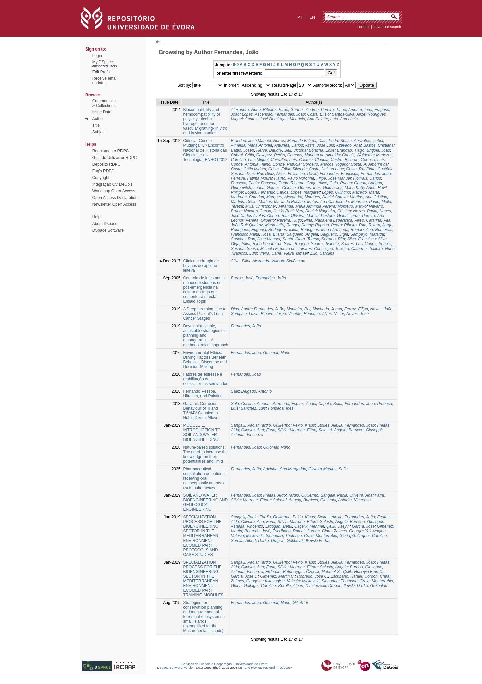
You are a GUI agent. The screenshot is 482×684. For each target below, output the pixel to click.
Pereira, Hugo (289, 220)
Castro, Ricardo (344, 159)
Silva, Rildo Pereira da (262, 243)
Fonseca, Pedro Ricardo (282, 183)
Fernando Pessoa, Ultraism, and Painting (202, 393)
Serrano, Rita (333, 239)
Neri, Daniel (306, 211)
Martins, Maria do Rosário (282, 201)
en (312, 17)
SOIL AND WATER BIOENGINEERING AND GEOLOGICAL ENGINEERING (205, 502)
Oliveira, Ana (252, 430)
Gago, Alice (317, 183)
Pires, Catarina (367, 220)
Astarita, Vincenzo (247, 434)
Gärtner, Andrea (304, 109)
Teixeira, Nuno (382, 248)
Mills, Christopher (260, 206)
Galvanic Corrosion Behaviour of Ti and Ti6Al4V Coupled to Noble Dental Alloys (200, 410)
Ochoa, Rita (277, 215)
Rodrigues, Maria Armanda (324, 229)
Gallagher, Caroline (369, 535)
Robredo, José (257, 531)
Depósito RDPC (106, 164)
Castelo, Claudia (313, 159)
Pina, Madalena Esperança (328, 220)
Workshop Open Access (113, 191)
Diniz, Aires (275, 173)
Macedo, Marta (365, 192)
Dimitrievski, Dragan (323, 585)
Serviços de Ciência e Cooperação (207, 664)
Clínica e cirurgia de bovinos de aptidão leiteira (201, 266)
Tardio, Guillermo (275, 425)
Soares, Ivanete (325, 243)
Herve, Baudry (269, 150)
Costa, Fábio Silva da (287, 169)
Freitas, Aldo (274, 495)
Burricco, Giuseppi (365, 430)
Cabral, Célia (242, 155)
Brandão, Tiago (350, 150)
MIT (241, 667)
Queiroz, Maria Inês (266, 225)
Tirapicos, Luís (244, 253)
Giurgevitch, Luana (248, 187)
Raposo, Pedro (328, 225)
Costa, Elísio (318, 114)
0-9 (236, 64)
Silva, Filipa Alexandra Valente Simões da (268, 261)
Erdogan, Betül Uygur (284, 571)
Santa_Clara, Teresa (301, 239)
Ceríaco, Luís (373, 159)
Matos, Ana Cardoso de (328, 201)
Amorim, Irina (360, 109)
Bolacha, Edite (321, 150)
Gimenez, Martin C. (277, 576)
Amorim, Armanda (273, 403)
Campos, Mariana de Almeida (313, 155)
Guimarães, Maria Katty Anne (349, 187)
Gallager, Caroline (260, 585)
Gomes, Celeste (281, 187)
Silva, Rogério (296, 243)
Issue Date (101, 112)
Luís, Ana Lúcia (344, 119)
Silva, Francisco (361, 239)
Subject (99, 132)
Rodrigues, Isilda (283, 229)
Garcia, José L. (244, 576)
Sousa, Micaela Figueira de (271, 248)
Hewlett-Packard (263, 667)
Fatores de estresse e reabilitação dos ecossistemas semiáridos (205, 379)
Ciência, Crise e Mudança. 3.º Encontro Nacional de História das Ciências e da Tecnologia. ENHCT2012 (205, 150)
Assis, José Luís (319, 145)
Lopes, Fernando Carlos (266, 192)
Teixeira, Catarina (351, 248)
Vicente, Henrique (304, 313)
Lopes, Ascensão (257, 114)
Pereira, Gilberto (260, 220)
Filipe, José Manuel (333, 178)
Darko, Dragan (271, 540)
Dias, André (241, 309)
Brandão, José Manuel (251, 140)
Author (98, 118)
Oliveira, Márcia (305, 215)
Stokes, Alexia (329, 425)
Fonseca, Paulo (245, 183)
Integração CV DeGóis (112, 184)
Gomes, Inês (309, 187)
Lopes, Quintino (336, 192)
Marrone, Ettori (303, 430)
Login (97, 55)
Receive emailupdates (104, 80)
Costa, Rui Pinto (361, 169)
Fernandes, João (290, 114)
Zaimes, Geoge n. (247, 581)
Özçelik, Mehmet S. (323, 571)
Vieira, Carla (270, 253)
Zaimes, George (348, 531)
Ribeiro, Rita (355, 225)
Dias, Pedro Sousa (335, 140)
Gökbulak (378, 585)
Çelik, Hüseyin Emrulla (363, 571)
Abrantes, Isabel (368, 140)
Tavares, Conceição (315, 248)
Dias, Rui (255, 173)
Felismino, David (302, 173)
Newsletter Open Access (114, 204)
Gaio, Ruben (340, 183)
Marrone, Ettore (257, 500)
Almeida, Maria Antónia (251, 145)
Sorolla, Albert (243, 540)
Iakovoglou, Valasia (282, 581)
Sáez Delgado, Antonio (251, 391)
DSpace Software (108, 230)
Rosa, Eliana (272, 234)
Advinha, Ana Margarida (284, 469)
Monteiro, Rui (298, 309)
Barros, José (242, 278)
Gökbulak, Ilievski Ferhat (308, 540)
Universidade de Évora (251, 664)
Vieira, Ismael (296, 253)
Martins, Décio (244, 201)
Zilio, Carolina (322, 253)
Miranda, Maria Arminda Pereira (306, 206)
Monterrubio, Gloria (333, 535)
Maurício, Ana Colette (309, 119)
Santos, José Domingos (266, 119)
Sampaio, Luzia (245, 313)
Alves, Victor (333, 313)
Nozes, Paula (365, 211)
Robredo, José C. (312, 576)
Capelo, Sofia (330, 403)
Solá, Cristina (243, 403)
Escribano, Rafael (288, 531)
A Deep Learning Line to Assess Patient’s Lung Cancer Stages (204, 314)
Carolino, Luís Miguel (250, 159)
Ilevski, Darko (356, 585)
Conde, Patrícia (287, 164)
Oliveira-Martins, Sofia (328, 469)
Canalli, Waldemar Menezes (367, 155)
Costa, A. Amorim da (369, 164)
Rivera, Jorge (380, 225)
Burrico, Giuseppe (366, 567)
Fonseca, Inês (280, 408)
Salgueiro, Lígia (334, 234)
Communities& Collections (104, 103)
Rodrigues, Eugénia (248, 229)
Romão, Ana (362, 229)
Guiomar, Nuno (276, 352)
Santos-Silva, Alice (349, 114)
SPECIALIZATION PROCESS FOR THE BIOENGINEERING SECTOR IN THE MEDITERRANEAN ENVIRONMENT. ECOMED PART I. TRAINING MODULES (203, 578)
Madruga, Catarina (247, 197)
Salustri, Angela (332, 430)
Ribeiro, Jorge (275, 109)
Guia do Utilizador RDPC (114, 157)
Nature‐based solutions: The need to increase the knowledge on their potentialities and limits (205, 454)
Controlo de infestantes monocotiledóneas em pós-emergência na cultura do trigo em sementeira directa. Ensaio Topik (203, 290)
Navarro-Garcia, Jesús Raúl (268, 211)
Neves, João (381, 309)
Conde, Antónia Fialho (250, 164)
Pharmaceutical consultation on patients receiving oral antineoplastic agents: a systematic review (204, 478)
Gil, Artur (300, 602)
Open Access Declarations (116, 197)
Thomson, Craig (299, 535)
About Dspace (104, 223)
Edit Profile (102, 72)
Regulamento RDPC (110, 151)
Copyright (100, 177)
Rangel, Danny (299, 225)
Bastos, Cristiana (378, 145)
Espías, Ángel (303, 403)
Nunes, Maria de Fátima (294, 140)
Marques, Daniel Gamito (325, 197)
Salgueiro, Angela (302, 234)
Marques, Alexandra (284, 197)
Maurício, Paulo (365, 201)
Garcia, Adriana (368, 183)
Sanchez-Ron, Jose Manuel (255, 239)
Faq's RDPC (103, 171)
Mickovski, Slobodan (264, 535)
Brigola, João (378, 150)
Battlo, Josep (242, 150)
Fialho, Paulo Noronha (294, 178)
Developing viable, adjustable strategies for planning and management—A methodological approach (205, 335)
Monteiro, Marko (352, 206)
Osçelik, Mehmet (309, 526)
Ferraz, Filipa (356, 309)
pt (299, 17)
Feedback (285, 667)
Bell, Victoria (295, 150)
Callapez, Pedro (270, 155)
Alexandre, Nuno (246, 109)
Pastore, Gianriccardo (340, 215)
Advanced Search (387, 27)
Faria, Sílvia (276, 430)
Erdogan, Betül (278, 526)
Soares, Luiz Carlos (358, 243)
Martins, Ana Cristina (368, 197)
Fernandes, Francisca (339, 173)
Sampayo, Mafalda (367, 234)
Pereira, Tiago (333, 109)
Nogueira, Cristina (335, 211)
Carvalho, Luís (284, 159)
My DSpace (102, 62)
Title (96, 125)
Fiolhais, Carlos (367, 178)
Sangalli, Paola (244, 425)
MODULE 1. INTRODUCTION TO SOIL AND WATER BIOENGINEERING (202, 432)
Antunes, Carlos (288, 145)
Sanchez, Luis (253, 408)
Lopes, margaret (305, 192)
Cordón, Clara (319, 531)
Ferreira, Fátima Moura (251, 178)
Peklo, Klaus (304, 425)
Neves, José (357, 313)
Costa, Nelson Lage (326, 169)
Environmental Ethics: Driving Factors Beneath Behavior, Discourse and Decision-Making (205, 359)
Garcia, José (363, 526)
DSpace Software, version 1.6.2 (180, 667)
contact (363, 27)
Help (96, 217)
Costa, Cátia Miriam (248, 169)
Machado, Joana (327, 309)
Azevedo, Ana (348, 145)
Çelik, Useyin (338, 526)
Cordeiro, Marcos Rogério (325, 164)
